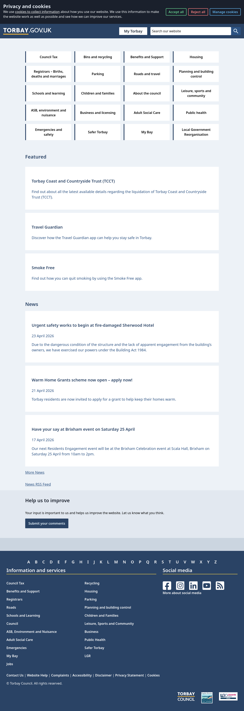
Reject (198, 12)
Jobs (9, 664)
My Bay (12, 656)
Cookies (153, 675)
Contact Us (15, 675)
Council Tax (15, 583)
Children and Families (101, 615)
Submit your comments (46, 523)
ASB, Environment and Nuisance (31, 631)
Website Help (37, 675)
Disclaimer (103, 675)
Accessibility (82, 675)
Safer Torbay (94, 648)
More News (34, 472)
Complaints (60, 675)
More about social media (182, 593)
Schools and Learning (23, 615)
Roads (11, 607)
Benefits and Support (23, 591)
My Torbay (133, 31)
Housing (91, 591)
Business (91, 631)
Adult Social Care (19, 639)
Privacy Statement (129, 675)
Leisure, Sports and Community (109, 623)
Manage (225, 12)
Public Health (94, 639)
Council (12, 623)
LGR (87, 656)
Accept (176, 12)
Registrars (14, 599)
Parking (90, 599)
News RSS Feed (38, 484)
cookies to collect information (37, 11)
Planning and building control (107, 607)
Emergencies (16, 648)
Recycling (91, 583)
